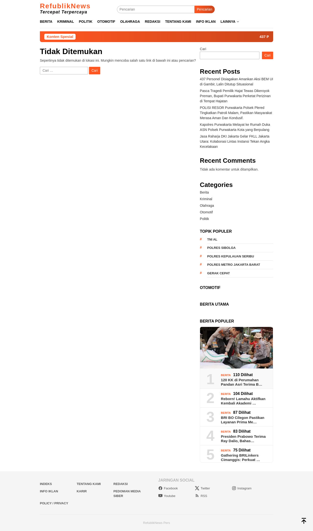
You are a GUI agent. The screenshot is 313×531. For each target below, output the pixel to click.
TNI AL (212, 239)
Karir (82, 491)
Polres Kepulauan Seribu (230, 256)
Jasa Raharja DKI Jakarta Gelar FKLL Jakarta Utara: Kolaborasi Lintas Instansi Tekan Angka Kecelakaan (234, 141)
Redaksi (120, 484)
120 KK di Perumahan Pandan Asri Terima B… (241, 382)
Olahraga (207, 206)
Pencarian (204, 9)
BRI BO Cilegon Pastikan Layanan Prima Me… (242, 420)
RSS (201, 496)
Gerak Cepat (218, 273)
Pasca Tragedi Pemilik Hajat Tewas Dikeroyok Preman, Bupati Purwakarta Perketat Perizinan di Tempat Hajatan (235, 96)
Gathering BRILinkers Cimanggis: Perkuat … (240, 457)
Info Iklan (49, 491)
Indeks (46, 484)
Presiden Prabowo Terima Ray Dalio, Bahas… (243, 438)
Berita (204, 192)
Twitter (202, 488)
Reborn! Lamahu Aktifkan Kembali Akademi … (243, 401)
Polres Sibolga (221, 248)
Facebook (168, 488)
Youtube (166, 496)
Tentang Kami (89, 484)
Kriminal (206, 199)
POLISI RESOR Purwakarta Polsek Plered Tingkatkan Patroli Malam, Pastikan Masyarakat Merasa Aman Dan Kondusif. (236, 113)
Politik (204, 219)
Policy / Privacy (54, 503)
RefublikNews (65, 6)
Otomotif (206, 212)
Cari (203, 49)
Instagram (242, 488)
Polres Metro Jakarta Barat (233, 264)
